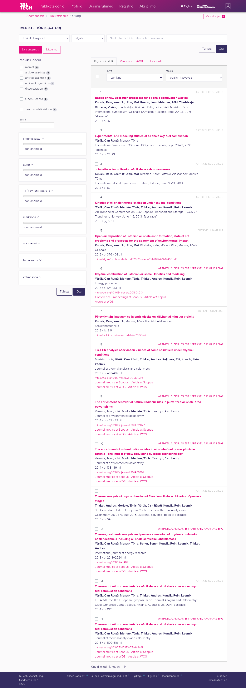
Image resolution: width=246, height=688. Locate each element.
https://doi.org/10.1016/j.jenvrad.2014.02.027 (120, 425)
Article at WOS (104, 302)
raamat (32, 67)
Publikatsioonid (58, 16)
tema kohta (32, 260)
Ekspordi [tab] (155, 61)
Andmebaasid (36, 16)
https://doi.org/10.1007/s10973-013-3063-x (119, 378)
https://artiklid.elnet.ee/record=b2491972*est (120, 335)
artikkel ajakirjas (37, 73)
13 (101, 581)
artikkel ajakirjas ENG (207, 268)
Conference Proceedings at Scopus (118, 297)
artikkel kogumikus (39, 83)
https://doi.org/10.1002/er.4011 (111, 562)
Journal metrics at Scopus (112, 382)
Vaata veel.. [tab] (132, 61)
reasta (169, 71)
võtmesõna (32, 277)
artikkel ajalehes (38, 78)
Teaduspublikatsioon (41, 109)
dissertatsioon (36, 89)
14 (101, 619)
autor (28, 165)
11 (101, 491)
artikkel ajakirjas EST (173, 268)
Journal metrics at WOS (110, 387)
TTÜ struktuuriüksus (38, 191)
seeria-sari (32, 243)
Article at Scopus (155, 297)
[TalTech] (26, 6)
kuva (109, 71)
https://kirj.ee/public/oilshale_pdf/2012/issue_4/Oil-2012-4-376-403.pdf (136, 259)
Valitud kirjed (215, 16)
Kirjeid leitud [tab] (103, 61)
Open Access (36, 99)
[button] (227, 6)
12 (101, 529)
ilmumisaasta (33, 139)
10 (101, 444)
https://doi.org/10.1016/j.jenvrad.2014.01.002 (119, 472)
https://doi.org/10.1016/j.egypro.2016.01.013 (119, 292)
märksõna (31, 217)
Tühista (207, 49)
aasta (23, 119)
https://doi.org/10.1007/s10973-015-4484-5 (119, 647)
